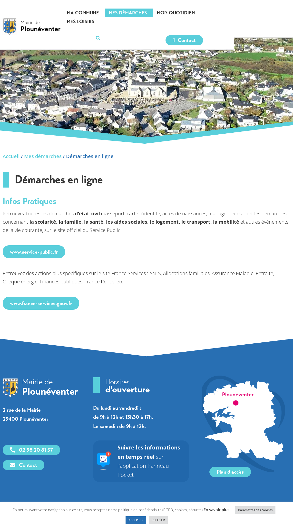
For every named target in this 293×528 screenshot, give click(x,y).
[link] (39, 21)
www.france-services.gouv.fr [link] (41, 303)
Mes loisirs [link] (242, 13)
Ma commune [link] (106, 13)
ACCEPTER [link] (135, 520)
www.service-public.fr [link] (34, 252)
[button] (282, 13)
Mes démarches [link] (151, 13)
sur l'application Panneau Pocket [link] (152, 456)
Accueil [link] (11, 156)
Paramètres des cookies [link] (255, 510)
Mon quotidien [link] (199, 13)
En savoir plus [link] (216, 509)
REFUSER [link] (158, 520)
